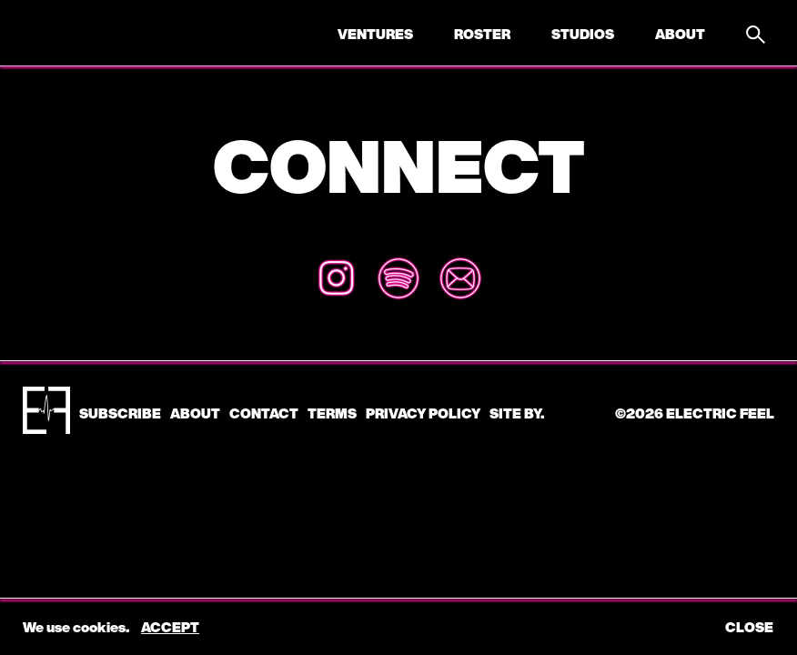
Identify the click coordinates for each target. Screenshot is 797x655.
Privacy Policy (423, 413)
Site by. (516, 413)
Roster (482, 34)
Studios (582, 34)
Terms (332, 413)
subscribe (120, 413)
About (680, 34)
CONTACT (263, 413)
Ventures (375, 34)
